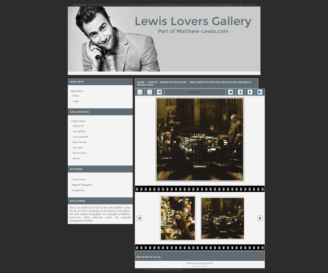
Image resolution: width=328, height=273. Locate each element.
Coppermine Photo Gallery (170, 269)
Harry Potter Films (173, 82)
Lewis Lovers (79, 179)
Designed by (78, 190)
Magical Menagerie (82, 184)
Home (141, 82)
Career (152, 82)
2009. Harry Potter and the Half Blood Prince (220, 82)
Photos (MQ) (145, 84)
